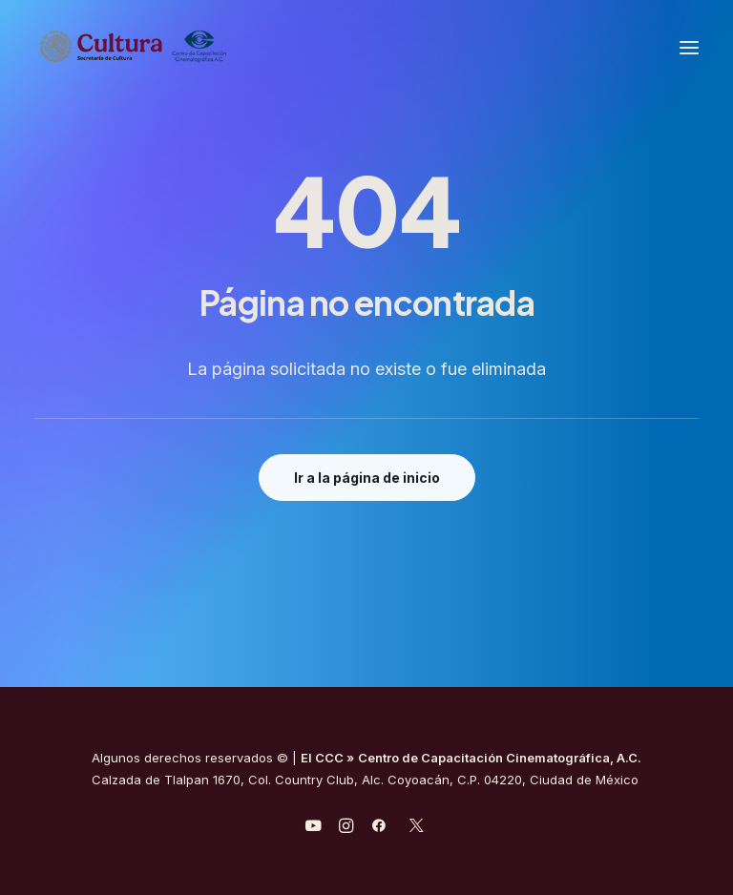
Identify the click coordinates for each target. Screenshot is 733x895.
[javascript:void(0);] (346, 828)
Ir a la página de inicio (367, 477)
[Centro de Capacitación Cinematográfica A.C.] (179, 47)
